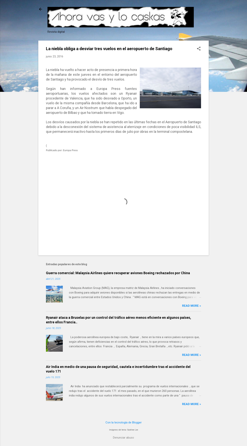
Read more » (191, 305)
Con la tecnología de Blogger (124, 422)
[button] (198, 49)
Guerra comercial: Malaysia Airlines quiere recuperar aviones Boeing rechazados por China (118, 273)
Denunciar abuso (123, 437)
